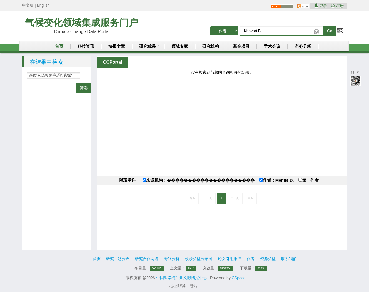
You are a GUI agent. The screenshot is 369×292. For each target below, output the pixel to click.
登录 (321, 5)
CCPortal (112, 62)
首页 (59, 46)
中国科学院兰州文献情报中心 (181, 278)
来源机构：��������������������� (199, 180)
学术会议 (272, 46)
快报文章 (116, 46)
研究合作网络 (146, 258)
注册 (337, 5)
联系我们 (289, 258)
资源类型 (268, 258)
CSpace (239, 278)
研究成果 (147, 46)
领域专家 (179, 46)
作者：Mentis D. (276, 180)
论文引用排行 (229, 258)
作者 (251, 258)
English (43, 5)
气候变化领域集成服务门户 (81, 22)
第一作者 (308, 180)
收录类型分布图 (198, 258)
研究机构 (210, 46)
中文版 (28, 5)
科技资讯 (86, 46)
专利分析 (171, 258)
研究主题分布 (117, 258)
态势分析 (303, 46)
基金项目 (241, 46)
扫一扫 (355, 78)
